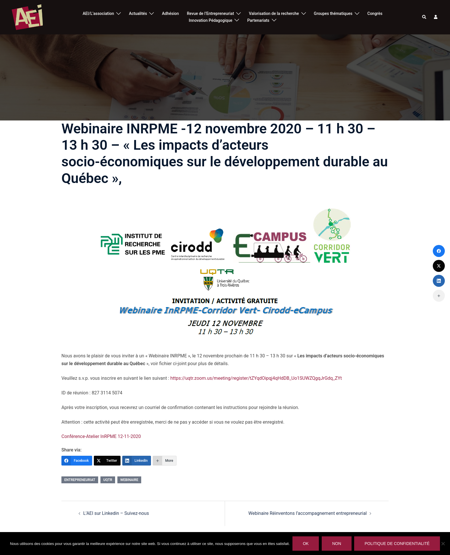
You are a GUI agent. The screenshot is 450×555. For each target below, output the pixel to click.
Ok (306, 543)
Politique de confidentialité (397, 543)
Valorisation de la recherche (274, 13)
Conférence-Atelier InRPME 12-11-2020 (101, 436)
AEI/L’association (98, 13)
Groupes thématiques (333, 13)
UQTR (107, 480)
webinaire (129, 480)
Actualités (138, 13)
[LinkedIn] (136, 461)
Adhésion (170, 13)
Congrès (374, 13)
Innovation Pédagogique (210, 20)
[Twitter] (107, 461)
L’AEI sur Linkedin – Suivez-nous (116, 513)
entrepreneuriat (79, 480)
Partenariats (258, 20)
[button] (424, 17)
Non (336, 543)
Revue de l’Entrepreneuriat (210, 13)
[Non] (443, 543)
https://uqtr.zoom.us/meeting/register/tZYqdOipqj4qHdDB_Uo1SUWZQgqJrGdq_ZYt (256, 378)
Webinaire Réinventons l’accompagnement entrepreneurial (307, 513)
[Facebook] (76, 461)
